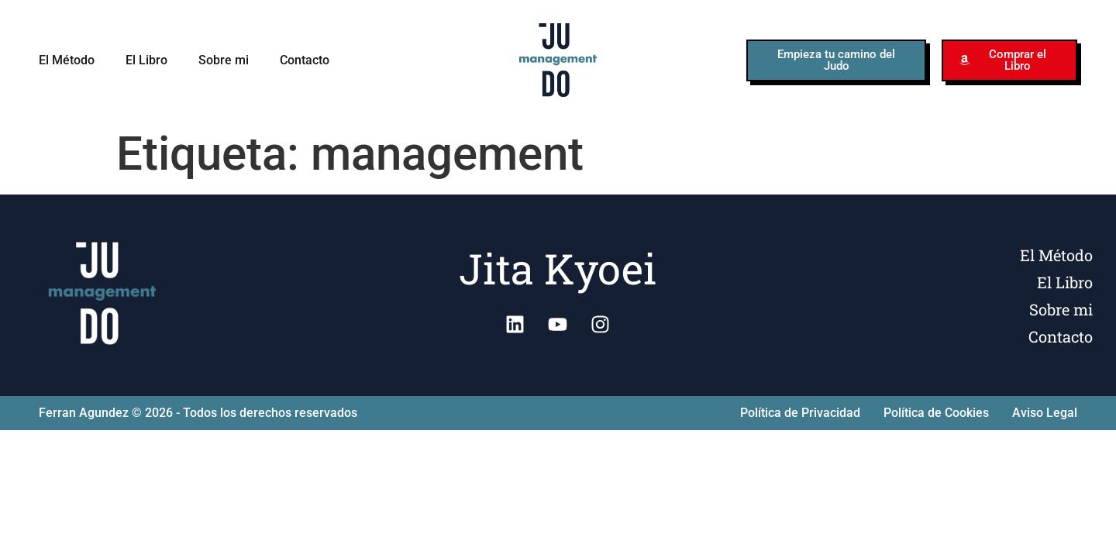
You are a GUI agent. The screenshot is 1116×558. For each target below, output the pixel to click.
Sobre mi (223, 60)
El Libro (146, 60)
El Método (67, 60)
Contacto (304, 60)
